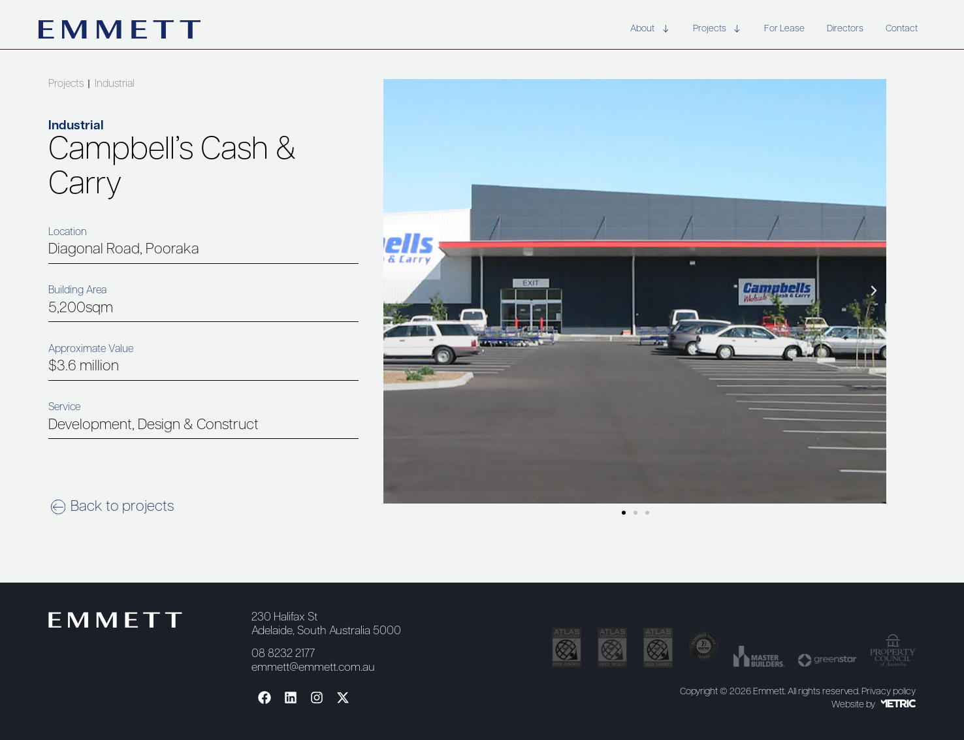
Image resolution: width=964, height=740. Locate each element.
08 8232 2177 (283, 654)
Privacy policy (888, 692)
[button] (396, 290)
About (650, 30)
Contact (902, 29)
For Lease (784, 29)
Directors (845, 29)
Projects (717, 30)
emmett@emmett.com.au (313, 667)
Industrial (115, 84)
